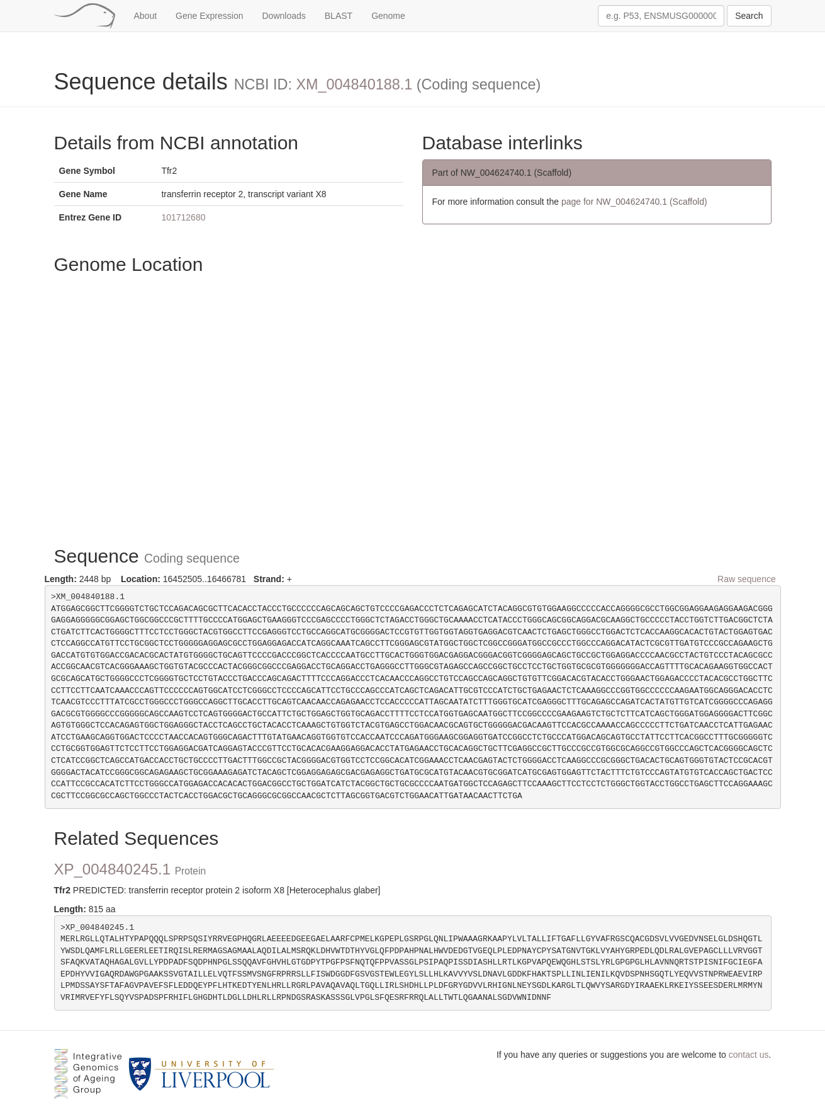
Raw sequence (746, 579)
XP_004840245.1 (130, 869)
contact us (749, 1055)
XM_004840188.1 (354, 84)
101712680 (183, 217)
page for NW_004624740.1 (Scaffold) (634, 202)
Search (749, 16)
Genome (388, 16)
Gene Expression (209, 16)
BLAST (338, 16)
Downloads (284, 16)
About (145, 16)
